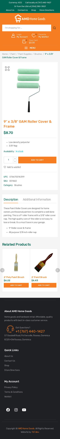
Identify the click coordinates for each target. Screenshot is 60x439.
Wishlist (8, 396)
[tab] (11, 200)
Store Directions (12, 370)
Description (11, 199)
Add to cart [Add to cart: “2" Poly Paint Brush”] (16, 285)
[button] (7, 68)
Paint (13, 54)
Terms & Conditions (13, 392)
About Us (8, 356)
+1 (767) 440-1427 (30, 331)
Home (5, 54)
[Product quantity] (10, 160)
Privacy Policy (11, 387)
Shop (6, 365)
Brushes (38, 54)
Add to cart (37, 160)
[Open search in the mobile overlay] (30, 28)
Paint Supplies (25, 54)
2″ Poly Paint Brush (14, 277)
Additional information (37, 199)
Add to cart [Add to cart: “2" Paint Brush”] (44, 285)
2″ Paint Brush (39, 277)
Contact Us (9, 361)
